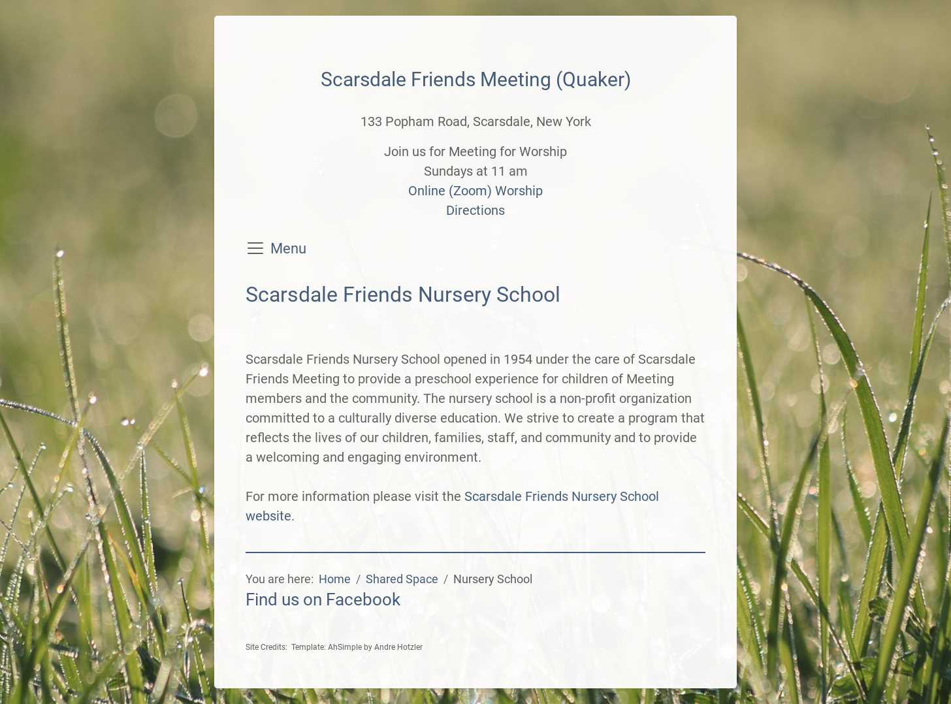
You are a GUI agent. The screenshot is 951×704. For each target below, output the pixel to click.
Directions (475, 210)
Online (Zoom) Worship (475, 191)
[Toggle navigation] (255, 248)
